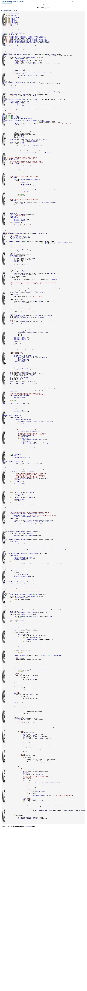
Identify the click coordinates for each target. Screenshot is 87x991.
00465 (3, 560)
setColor (17, 378)
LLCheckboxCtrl (20, 466)
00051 (3, 37)
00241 (3, 277)
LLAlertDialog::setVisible (15, 482)
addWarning (39, 947)
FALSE (25, 246)
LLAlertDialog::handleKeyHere (15, 560)
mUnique (14, 238)
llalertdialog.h (15, 18)
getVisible (14, 620)
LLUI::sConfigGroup (29, 623)
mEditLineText (34, 167)
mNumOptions (13, 304)
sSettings (23, 213)
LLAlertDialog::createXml (20, 52)
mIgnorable (22, 170)
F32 (9, 37)
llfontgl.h (13, 19)
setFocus (12, 257)
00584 (3, 711)
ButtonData (22, 316)
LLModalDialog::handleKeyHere (21, 572)
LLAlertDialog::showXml (34, 84)
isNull (22, 735)
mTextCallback (19, 501)
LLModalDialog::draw (19, 630)
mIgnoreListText (39, 938)
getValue (32, 520)
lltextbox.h (14, 22)
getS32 (39, 224)
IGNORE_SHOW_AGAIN (25, 227)
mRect (17, 367)
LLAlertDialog (8, 52)
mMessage (19, 123)
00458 (3, 551)
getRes (28, 296)
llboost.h (13, 16)
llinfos (20, 201)
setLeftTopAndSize (17, 376)
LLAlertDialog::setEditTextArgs (16, 661)
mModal (18, 124)
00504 (3, 610)
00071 (3, 62)
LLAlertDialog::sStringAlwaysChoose (25, 49)
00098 (3, 97)
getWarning (29, 213)
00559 (3, 679)
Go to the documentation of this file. (9, 10)
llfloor (25, 297)
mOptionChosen (21, 200)
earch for (74, 1)
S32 (9, 36)
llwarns (16, 73)
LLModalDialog (17, 146)
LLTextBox (12, 343)
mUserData (49, 503)
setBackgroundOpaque (15, 294)
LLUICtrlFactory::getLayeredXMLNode (27, 732)
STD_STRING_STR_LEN (23, 430)
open (11, 256)
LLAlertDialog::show (13, 189)
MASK (30, 560)
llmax (23, 327)
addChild (12, 380)
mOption (24, 405)
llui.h (12, 28)
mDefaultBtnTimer (18, 268)
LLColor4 (16, 622)
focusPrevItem (17, 584)
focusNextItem (17, 578)
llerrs (20, 88)
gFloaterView (21, 244)
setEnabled (32, 640)
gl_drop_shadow (18, 626)
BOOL (15, 213)
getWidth (20, 321)
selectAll (23, 262)
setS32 (30, 530)
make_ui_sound (17, 491)
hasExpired (23, 613)
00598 (3, 728)
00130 (3, 137)
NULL (36, 44)
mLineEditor (15, 258)
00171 (3, 189)
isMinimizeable (24, 555)
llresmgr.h (13, 21)
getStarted (41, 613)
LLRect (14, 345)
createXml (15, 57)
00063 (3, 52)
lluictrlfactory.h (15, 32)
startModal (12, 253)
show (24, 112)
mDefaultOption (43, 165)
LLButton (16, 392)
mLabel (33, 201)
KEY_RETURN (14, 563)
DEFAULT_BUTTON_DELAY (16, 37)
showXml (15, 102)
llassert (12, 750)
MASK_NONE (30, 563)
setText (23, 669)
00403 (3, 482)
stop (24, 616)
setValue (20, 474)
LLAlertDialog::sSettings (26, 44)
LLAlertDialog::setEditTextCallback (17, 645)
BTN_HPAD (17, 138)
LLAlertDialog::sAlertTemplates (36, 41)
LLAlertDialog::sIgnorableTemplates (37, 42)
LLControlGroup (15, 44)
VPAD (16, 136)
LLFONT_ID (14, 140)
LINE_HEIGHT (18, 297)
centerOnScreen (18, 490)
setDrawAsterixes (25, 689)
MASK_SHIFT (31, 594)
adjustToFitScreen (22, 255)
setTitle (12, 169)
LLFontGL (15, 296)
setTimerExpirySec (28, 270)
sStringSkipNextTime (30, 175)
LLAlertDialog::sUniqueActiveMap (38, 45)
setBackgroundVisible (15, 292)
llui (44, 4)
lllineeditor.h (14, 31)
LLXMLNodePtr (13, 731)
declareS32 (39, 970)
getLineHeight (33, 297)
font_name (20, 140)
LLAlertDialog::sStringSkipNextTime (25, 47)
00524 (3, 635)
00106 (3, 107)
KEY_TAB (16, 588)
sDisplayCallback (16, 194)
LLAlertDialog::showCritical (20, 117)
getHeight (28, 348)
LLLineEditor (27, 425)
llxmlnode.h (14, 30)
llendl (40, 73)
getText (43, 503)
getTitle (16, 554)
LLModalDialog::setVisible (16, 484)
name (29, 925)
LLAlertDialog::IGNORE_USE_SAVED (54, 965)
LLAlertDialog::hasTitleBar (15, 551)
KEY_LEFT (17, 582)
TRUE (23, 124)
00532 (3, 645)
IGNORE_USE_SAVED (25, 223)
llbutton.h (13, 23)
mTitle (18, 122)
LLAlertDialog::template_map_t (19, 41)
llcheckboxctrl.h (15, 25)
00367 (3, 436)
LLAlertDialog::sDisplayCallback (38, 46)
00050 (3, 36)
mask (32, 560)
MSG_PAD (13, 38)
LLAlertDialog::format (14, 277)
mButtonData (13, 316)
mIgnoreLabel (47, 175)
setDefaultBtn (17, 617)
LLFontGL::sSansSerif (23, 429)
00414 (3, 496)
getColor (40, 622)
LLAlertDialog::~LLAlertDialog (13, 496)
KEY (24, 560)
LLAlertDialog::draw (13, 610)
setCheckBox (21, 175)
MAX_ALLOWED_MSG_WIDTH (16, 36)
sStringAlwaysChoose (30, 180)
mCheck (11, 466)
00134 (3, 142)
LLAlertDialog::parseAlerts (15, 728)
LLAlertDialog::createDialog (15, 287)
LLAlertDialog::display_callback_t (20, 46)
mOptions (19, 126)
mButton (24, 404)
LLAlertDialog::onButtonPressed (27, 396)
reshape (11, 364)
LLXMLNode (14, 752)
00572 (3, 695)
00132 (3, 140)
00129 (3, 136)
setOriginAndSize (20, 462)
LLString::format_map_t (16, 56)
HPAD (16, 137)
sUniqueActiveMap (46, 241)
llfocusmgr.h (14, 27)
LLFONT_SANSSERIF (28, 140)
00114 (3, 117)
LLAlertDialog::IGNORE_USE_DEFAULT (51, 937)
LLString (13, 47)
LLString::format (14, 284)
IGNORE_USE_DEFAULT (36, 172)
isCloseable (23, 556)
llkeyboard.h (14, 26)
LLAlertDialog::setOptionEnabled (16, 635)
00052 (3, 38)
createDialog (13, 165)
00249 (3, 287)
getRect (31, 345)
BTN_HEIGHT (42, 348)
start (24, 268)
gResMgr (24, 296)
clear (26, 687)
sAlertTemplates (31, 66)
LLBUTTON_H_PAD (51, 325)
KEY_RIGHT (17, 575)
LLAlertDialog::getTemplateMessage (23, 711)
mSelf (23, 402)
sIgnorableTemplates (36, 952)
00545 (3, 661)
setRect (16, 377)
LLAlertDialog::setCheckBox (15, 436)
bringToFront (29, 244)
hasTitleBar (15, 351)
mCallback (16, 147)
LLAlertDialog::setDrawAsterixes (16, 679)
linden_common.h (15, 13)
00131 (3, 138)
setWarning (31, 525)
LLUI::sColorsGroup (25, 378)
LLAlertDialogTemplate (19, 70)
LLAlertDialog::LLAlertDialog (13, 142)
